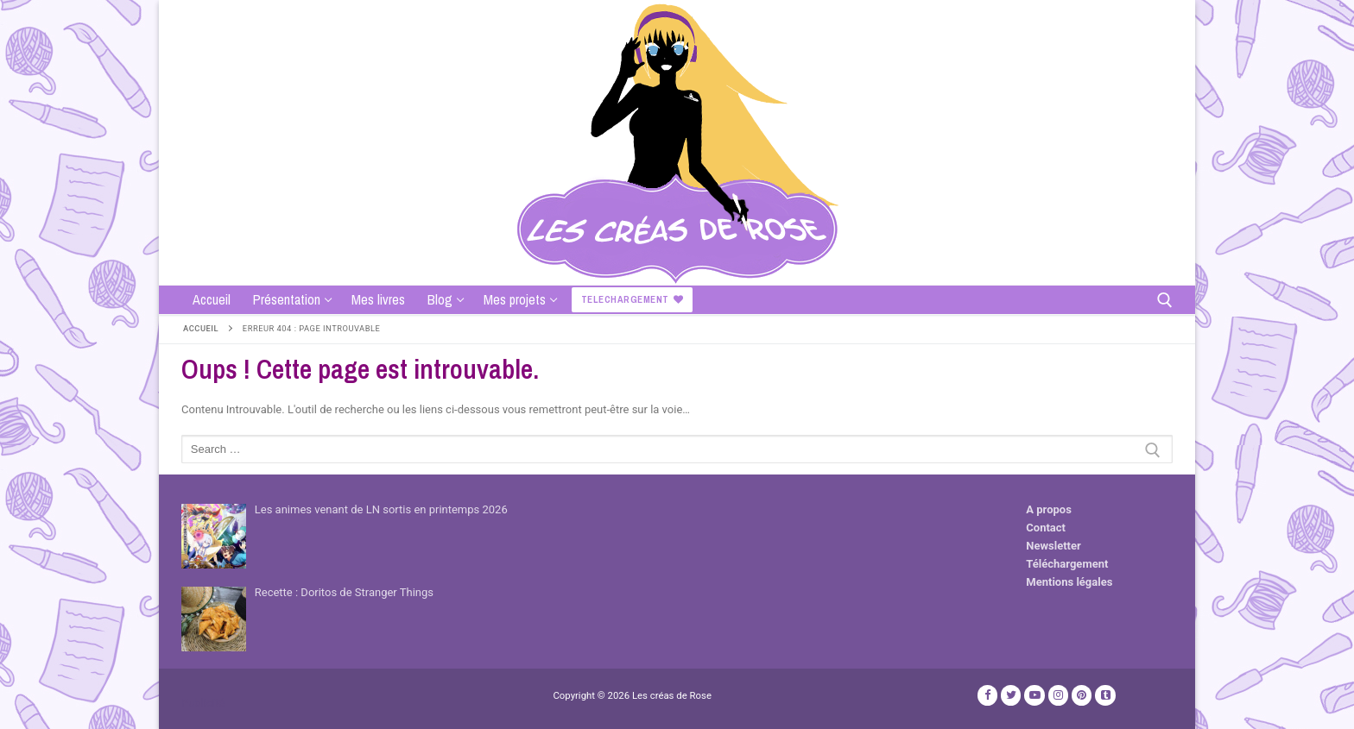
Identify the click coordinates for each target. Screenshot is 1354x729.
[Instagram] (1058, 695)
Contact (1046, 527)
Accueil (200, 328)
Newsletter (1053, 545)
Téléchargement (1067, 563)
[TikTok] (1105, 695)
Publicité (203, 702)
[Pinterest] (1081, 695)
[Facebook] (987, 695)
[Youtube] (1034, 695)
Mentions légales (1069, 581)
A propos (1049, 509)
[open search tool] (1165, 300)
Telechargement (632, 299)
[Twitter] (1011, 695)
